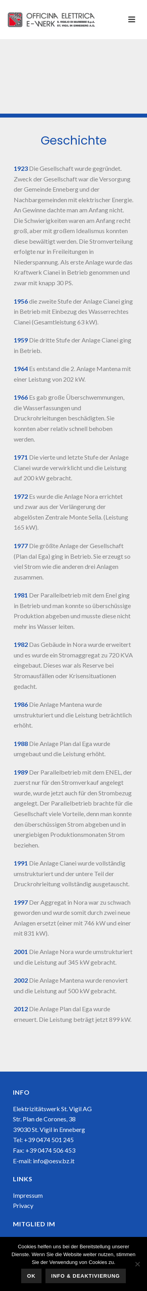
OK (31, 1276)
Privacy (23, 1205)
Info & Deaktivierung (85, 1276)
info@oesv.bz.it (53, 1160)
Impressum (28, 1195)
